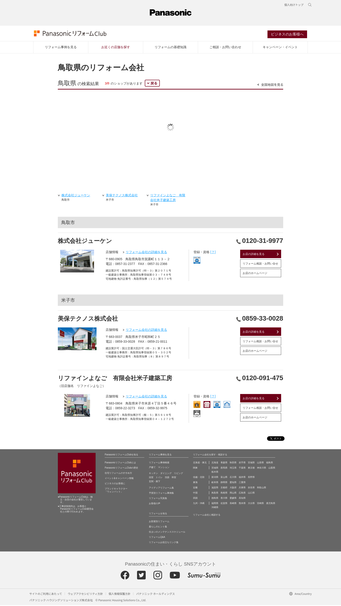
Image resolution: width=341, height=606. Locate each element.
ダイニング (166, 474)
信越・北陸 (198, 478)
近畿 (195, 488)
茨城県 (214, 468)
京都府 (224, 488)
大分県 (251, 504)
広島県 (242, 493)
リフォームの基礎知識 (170, 48)
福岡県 (214, 504)
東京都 (251, 468)
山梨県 (271, 468)
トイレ (159, 478)
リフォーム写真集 (158, 499)
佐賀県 (224, 504)
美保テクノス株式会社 (88, 319)
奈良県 (251, 488)
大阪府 (233, 488)
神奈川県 (261, 468)
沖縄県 (214, 508)
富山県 (224, 478)
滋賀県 (214, 488)
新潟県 (214, 478)
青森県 (224, 463)
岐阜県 (214, 483)
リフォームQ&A (157, 538)
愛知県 (233, 483)
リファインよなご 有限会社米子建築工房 (115, 379)
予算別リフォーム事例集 (161, 494)
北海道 (214, 463)
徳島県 (214, 499)
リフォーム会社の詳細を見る (146, 253)
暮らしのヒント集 (158, 527)
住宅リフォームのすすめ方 (118, 474)
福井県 (242, 478)
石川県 (233, 478)
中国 (195, 493)
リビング (178, 474)
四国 (195, 499)
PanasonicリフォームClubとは (120, 463)
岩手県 (242, 463)
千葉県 (242, 468)
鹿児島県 (270, 504)
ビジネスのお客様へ (287, 35)
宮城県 (251, 463)
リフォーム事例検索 (159, 463)
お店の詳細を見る (254, 255)
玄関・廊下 (154, 482)
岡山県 (233, 493)
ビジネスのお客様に (115, 484)
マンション (163, 468)
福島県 (269, 463)
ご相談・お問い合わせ (225, 48)
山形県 (260, 463)
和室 (174, 478)
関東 (195, 468)
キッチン (153, 474)
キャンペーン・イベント (280, 48)
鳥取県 (214, 493)
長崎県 (233, 504)
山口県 (251, 493)
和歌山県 (261, 488)
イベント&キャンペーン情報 (119, 479)
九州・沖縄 (198, 504)
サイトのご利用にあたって (45, 594)
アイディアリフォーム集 (161, 488)
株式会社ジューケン (85, 241)
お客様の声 (154, 504)
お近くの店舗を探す (115, 48)
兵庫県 (242, 488)
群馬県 (224, 468)
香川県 (224, 499)
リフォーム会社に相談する (206, 515)
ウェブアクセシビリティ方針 (85, 594)
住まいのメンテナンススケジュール (167, 532)
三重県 (242, 483)
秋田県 (233, 463)
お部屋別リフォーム (159, 522)
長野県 (251, 478)
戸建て (152, 468)
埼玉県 (233, 468)
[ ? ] (213, 253)
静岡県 (224, 483)
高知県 (242, 499)
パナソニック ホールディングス (155, 594)
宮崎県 (260, 504)
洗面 (167, 478)
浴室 (151, 478)
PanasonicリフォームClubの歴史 (121, 468)
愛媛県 (233, 499)
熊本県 (242, 504)
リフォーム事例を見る (61, 48)
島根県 (224, 493)
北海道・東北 (200, 463)
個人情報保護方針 (119, 594)
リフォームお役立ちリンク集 (163, 543)
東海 (195, 483)
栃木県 (214, 472)
